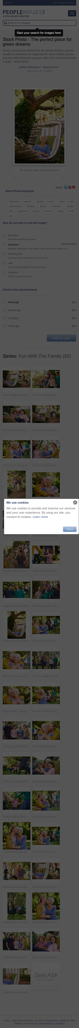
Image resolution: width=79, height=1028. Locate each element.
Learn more (40, 516)
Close (69, 529)
